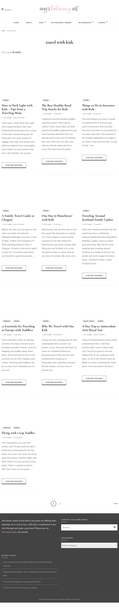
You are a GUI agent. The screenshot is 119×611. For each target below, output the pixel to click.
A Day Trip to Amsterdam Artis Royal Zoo (98, 332)
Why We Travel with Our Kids (58, 332)
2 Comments (97, 228)
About (29, 26)
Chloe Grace (88, 325)
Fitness (101, 26)
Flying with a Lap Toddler (18, 437)
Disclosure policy (10, 536)
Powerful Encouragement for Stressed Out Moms (22, 586)
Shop (41, 26)
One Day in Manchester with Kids (57, 222)
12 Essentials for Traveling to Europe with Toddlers (18, 332)
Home (16, 26)
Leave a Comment (18, 121)
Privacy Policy (75, 603)
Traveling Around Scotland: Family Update (97, 222)
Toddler (6, 325)
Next (114, 507)
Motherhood (85, 26)
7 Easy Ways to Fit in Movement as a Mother (20, 592)
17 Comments (17, 441)
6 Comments (17, 338)
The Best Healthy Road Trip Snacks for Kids (56, 111)
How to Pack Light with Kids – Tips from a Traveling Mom (17, 113)
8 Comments (97, 118)
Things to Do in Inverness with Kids (98, 111)
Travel (6, 104)
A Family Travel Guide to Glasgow (18, 222)
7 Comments (57, 118)
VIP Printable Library (61, 26)
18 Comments (57, 338)
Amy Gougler (8, 121)
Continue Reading (14, 169)
